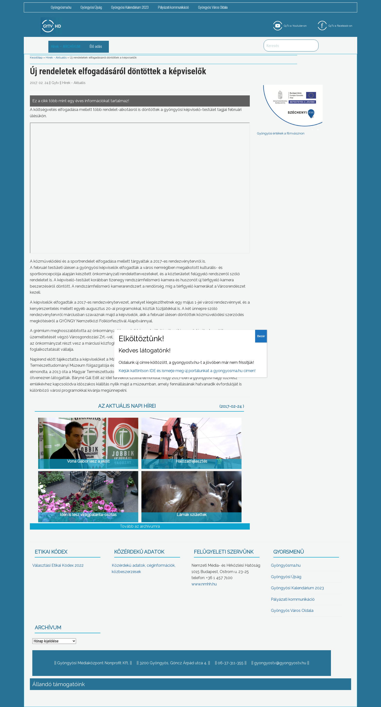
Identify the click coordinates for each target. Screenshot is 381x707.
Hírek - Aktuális (56, 57)
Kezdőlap (36, 57)
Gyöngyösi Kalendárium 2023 (129, 7)
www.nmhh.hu (204, 584)
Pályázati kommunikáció (173, 7)
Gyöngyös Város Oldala (212, 7)
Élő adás (95, 46)
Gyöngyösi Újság (91, 7)
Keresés (312, 45)
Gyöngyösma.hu (61, 7)
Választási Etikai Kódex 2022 (58, 565)
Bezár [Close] (261, 336)
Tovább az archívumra (140, 526)
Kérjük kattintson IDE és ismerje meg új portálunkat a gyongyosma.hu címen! (187, 370)
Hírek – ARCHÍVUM (65, 46)
